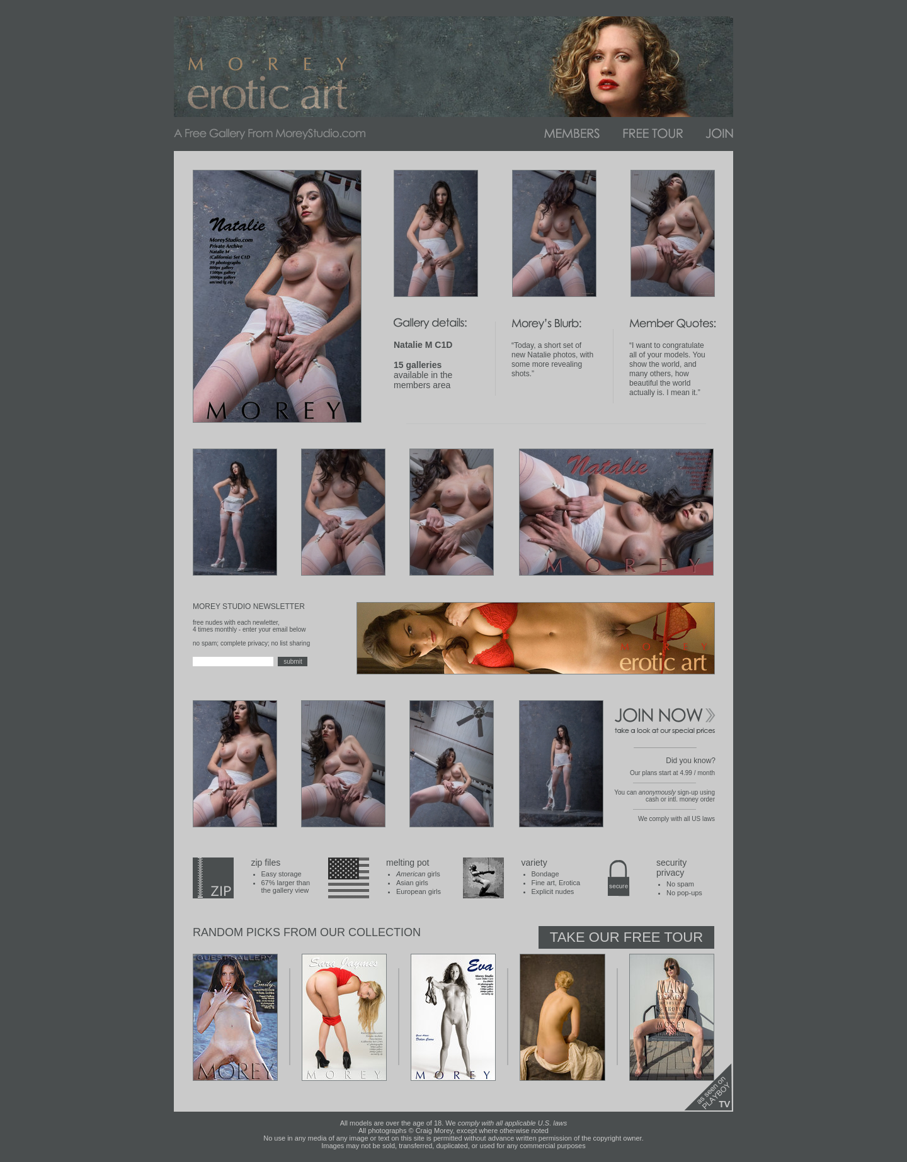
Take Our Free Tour (626, 937)
